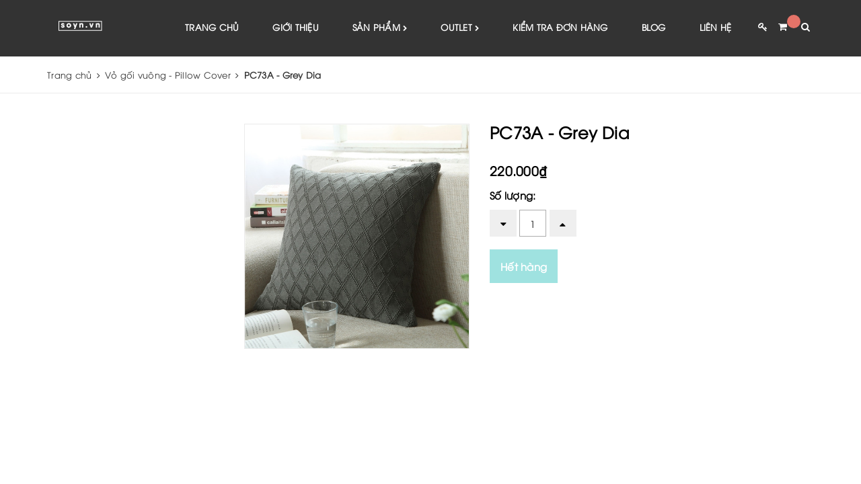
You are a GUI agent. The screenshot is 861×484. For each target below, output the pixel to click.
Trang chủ (212, 27)
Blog (654, 27)
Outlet (460, 28)
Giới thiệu (295, 27)
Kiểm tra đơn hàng (560, 27)
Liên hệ (716, 27)
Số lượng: (512, 195)
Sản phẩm (380, 28)
